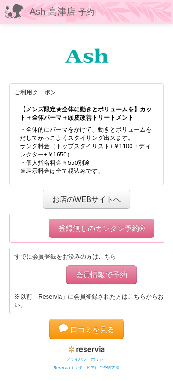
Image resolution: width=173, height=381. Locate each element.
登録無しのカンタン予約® (101, 228)
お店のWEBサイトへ (86, 199)
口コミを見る (87, 329)
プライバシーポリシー (86, 359)
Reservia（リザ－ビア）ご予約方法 (87, 367)
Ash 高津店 (62, 11)
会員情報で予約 (101, 275)
